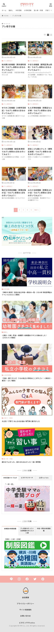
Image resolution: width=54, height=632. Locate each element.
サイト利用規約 (25, 610)
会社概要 (25, 597)
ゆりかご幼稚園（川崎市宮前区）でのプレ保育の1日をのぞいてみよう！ (14, 110)
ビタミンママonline (27, 623)
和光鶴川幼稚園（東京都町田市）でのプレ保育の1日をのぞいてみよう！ (14, 67)
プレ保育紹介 (8, 61)
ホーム (4, 10)
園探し (11, 10)
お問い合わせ (25, 616)
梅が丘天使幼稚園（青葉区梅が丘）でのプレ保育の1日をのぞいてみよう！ (14, 193)
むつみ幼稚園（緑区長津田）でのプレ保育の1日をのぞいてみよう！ (14, 151)
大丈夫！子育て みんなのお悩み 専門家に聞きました (21, 421)
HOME (6, 16)
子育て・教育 (8, 418)
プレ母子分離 (16, 16)
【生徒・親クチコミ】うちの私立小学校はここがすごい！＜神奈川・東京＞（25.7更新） (27, 379)
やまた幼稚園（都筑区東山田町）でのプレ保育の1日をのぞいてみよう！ (40, 67)
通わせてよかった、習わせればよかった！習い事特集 (21, 462)
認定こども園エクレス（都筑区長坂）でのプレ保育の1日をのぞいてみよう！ (40, 151)
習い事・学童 (38, 10)
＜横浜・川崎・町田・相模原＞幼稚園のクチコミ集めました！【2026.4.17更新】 (24, 336)
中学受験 (19, 10)
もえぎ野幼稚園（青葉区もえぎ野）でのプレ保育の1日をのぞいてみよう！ (40, 110)
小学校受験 (27, 10)
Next (36, 210)
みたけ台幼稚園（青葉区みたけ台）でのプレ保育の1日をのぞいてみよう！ (40, 193)
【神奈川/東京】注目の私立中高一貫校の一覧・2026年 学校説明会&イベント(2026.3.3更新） (27, 293)
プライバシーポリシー (25, 604)
